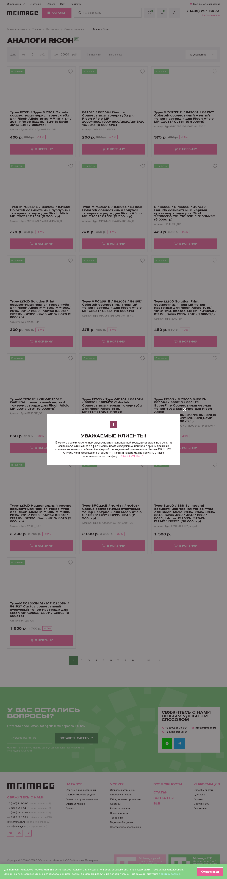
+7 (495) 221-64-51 (131, 456)
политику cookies (169, 873)
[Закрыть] (184, 410)
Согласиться (209, 871)
